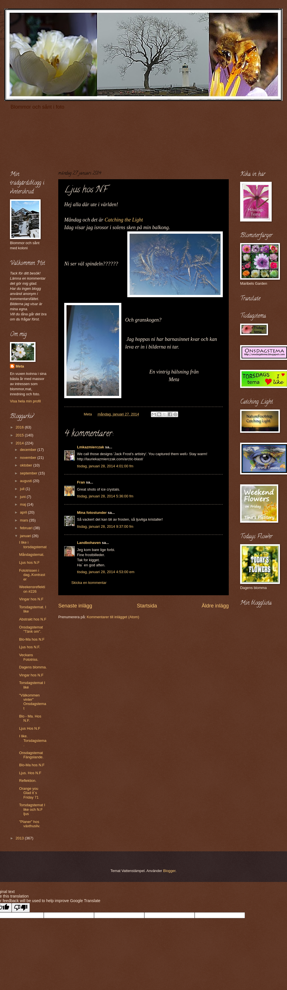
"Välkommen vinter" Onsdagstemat (32, 701)
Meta (20, 366)
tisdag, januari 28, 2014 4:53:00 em (105, 572)
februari (26, 528)
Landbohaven (89, 543)
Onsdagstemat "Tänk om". (31, 629)
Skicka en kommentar (89, 583)
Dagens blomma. (33, 667)
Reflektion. (27, 780)
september (29, 473)
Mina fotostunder (92, 512)
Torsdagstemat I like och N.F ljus (32, 809)
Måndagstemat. (31, 554)
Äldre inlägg (215, 606)
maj (23, 504)
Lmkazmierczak (90, 447)
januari (26, 536)
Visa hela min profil (25, 401)
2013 (20, 838)
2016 (20, 427)
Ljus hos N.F (29, 562)
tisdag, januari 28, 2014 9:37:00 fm (105, 526)
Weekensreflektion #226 (32, 589)
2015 (20, 435)
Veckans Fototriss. (28, 657)
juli (22, 489)
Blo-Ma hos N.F (31, 639)
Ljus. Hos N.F (30, 773)
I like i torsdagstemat (33, 544)
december (28, 449)
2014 (20, 443)
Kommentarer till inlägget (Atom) (113, 617)
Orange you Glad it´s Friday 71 (29, 792)
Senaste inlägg (75, 606)
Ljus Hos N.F (29, 728)
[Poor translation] (21, 907)
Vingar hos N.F (31, 599)
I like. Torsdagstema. (32, 740)
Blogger (169, 871)
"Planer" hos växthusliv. (29, 824)
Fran (81, 482)
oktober (26, 465)
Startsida (147, 606)
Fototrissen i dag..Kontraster (32, 574)
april (24, 512)
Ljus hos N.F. (29, 647)
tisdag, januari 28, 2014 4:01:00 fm (105, 466)
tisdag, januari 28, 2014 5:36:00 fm (105, 496)
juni (23, 497)
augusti (26, 481)
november (28, 457)
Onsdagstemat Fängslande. (31, 755)
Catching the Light (124, 220)
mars (24, 520)
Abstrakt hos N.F (32, 619)
